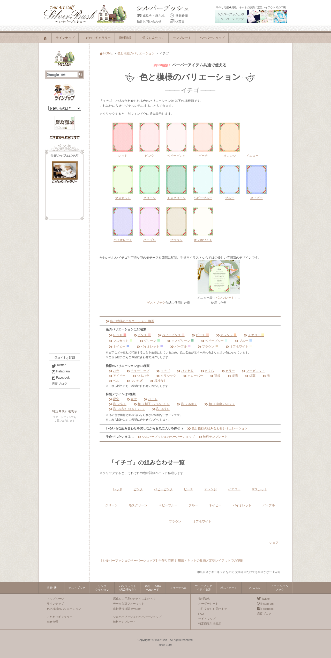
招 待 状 (51, 587)
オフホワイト (238, 346)
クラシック (166, 376)
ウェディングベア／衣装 (203, 587)
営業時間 (179, 16)
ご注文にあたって (152, 38)
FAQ (201, 613)
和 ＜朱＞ (117, 404)
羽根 (215, 376)
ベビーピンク (171, 335)
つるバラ (141, 376)
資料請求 (125, 38)
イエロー (252, 156)
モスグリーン (180, 341)
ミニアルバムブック (279, 587)
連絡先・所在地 (150, 16)
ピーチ (200, 335)
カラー (228, 371)
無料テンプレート (213, 436)
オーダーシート (208, 603)
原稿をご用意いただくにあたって (134, 598)
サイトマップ (206, 618)
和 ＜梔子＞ (151, 404)
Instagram (61, 371)
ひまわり (185, 371)
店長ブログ (59, 384)
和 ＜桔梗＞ (127, 409)
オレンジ (226, 335)
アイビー (117, 376)
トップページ (55, 598)
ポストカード (228, 587)
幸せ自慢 (52, 621)
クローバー (193, 376)
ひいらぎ (134, 381)
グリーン (150, 341)
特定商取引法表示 (64, 411)
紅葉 (250, 376)
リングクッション (102, 587)
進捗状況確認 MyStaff (126, 608)
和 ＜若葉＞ (187, 404)
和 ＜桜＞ (161, 409)
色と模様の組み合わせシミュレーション (217, 428)
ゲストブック (156, 303)
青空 (131, 399)
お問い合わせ (149, 21)
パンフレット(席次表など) (127, 587)
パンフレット (225, 298)
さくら (207, 371)
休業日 (177, 21)
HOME (106, 53)
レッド (117, 335)
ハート (150, 399)
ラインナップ (65, 38)
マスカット (120, 341)
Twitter (59, 365)
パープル (180, 346)
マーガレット (253, 371)
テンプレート (182, 38)
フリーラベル (178, 587)
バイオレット (150, 346)
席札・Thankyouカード (153, 587)
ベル (114, 381)
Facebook (61, 377)
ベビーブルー (214, 341)
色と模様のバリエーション (136, 53)
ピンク (142, 335)
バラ (114, 371)
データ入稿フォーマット (128, 603)
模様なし (158, 381)
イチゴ (163, 371)
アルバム (254, 587)
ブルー (243, 341)
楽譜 (233, 376)
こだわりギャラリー (97, 38)
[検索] (62, 75)
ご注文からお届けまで (212, 608)
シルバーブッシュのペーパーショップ (166, 436)
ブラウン (208, 346)
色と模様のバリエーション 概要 (130, 321)
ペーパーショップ (212, 38)
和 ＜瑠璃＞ (219, 404)
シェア (274, 542)
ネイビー (119, 346)
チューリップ (137, 371)
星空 (114, 399)
